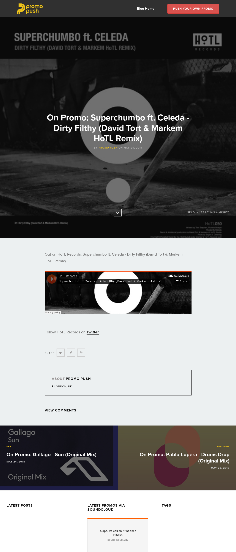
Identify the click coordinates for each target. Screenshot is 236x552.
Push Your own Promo (193, 9)
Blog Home (145, 8)
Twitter (93, 332)
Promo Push (108, 147)
